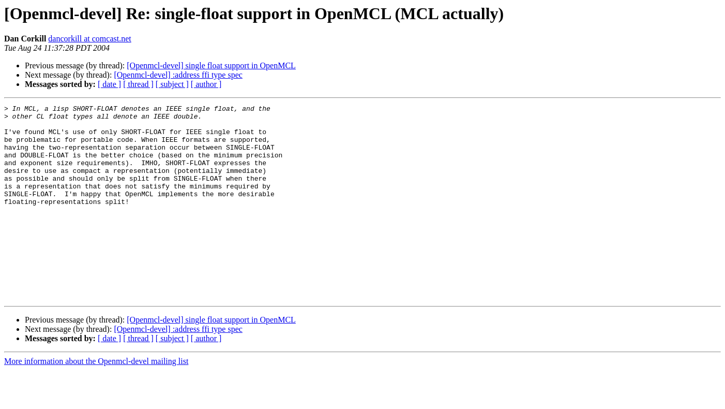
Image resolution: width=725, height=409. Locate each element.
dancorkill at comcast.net (89, 38)
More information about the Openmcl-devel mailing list (96, 400)
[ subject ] (172, 84)
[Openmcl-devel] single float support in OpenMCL (211, 65)
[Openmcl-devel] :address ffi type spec (178, 74)
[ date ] (109, 84)
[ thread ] (138, 84)
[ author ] (206, 84)
